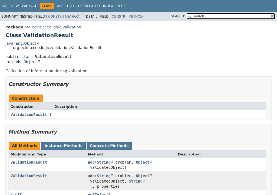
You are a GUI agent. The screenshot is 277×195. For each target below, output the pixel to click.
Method (72, 16)
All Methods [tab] (24, 146)
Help (120, 6)
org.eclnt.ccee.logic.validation (52, 27)
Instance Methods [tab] (63, 146)
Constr (55, 16)
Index (108, 6)
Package (29, 6)
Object (30, 62)
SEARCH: (178, 16)
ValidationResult (29, 114)
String (104, 162)
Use (60, 6)
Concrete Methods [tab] (109, 146)
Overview (10, 6)
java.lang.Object (20, 43)
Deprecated (89, 6)
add (91, 162)
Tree (71, 6)
